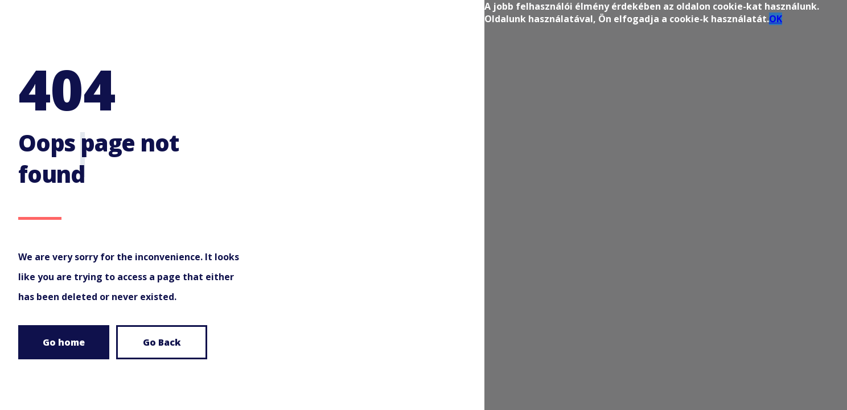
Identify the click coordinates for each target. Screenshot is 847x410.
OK (775, 19)
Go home (64, 342)
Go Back (162, 342)
